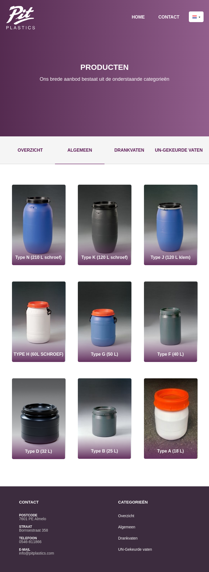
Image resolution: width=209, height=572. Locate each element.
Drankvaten (129, 150)
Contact (168, 17)
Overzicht (30, 150)
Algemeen (79, 150)
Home (138, 17)
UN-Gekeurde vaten (178, 150)
